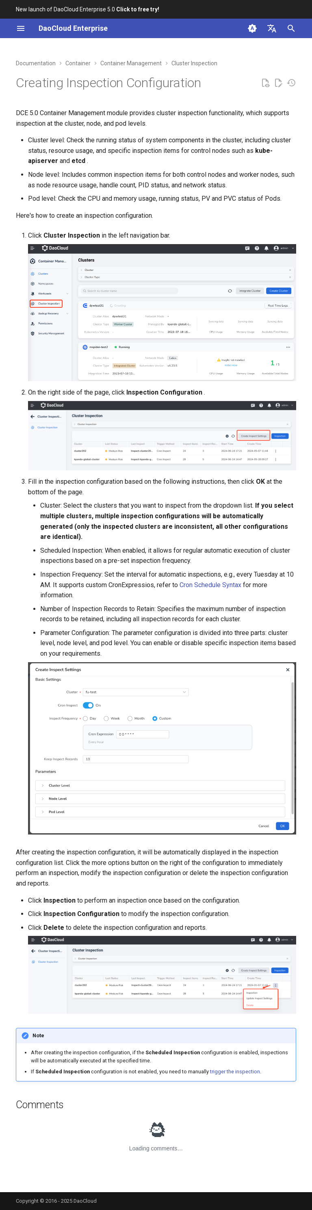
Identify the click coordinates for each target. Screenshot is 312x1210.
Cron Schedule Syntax (210, 585)
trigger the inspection (235, 1071)
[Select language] (272, 28)
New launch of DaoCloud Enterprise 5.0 (87, 9)
